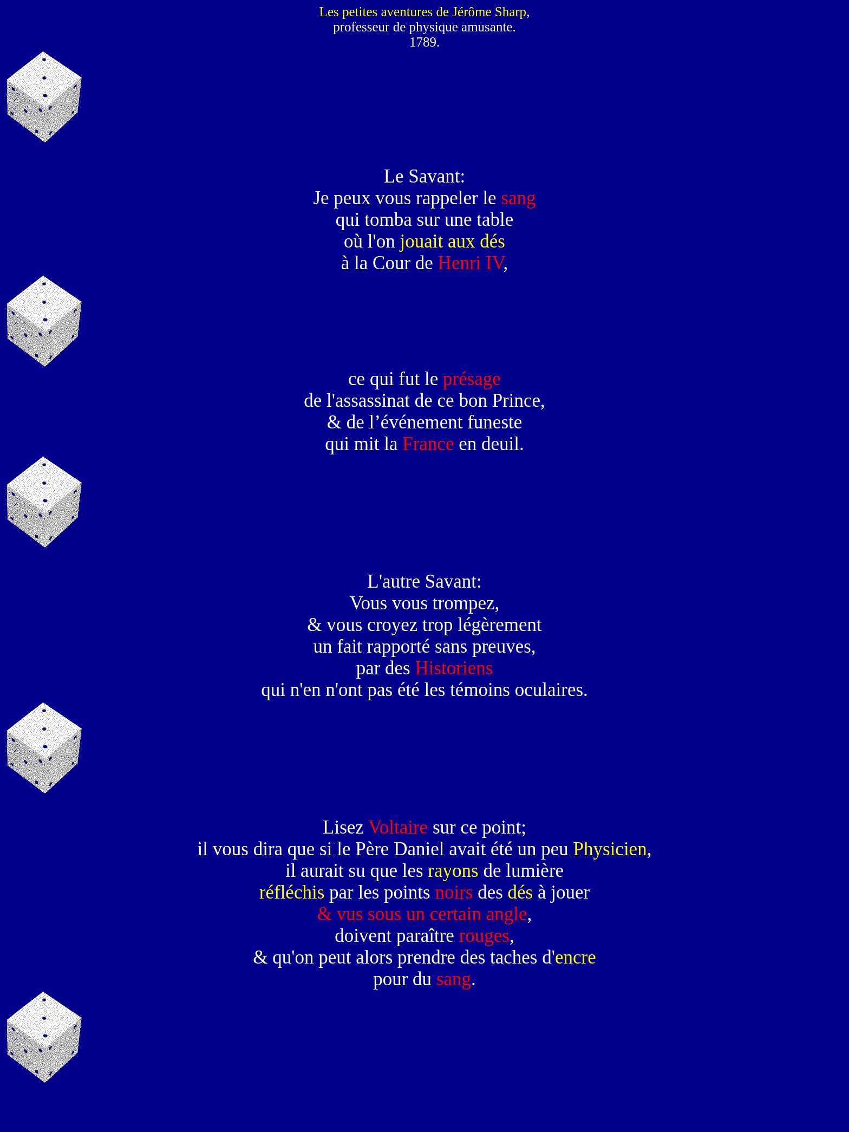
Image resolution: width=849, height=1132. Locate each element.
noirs (454, 892)
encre (575, 957)
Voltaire (398, 827)
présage (472, 378)
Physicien (610, 849)
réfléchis (291, 892)
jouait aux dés (452, 241)
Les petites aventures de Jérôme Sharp (423, 11)
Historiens (454, 668)
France (428, 443)
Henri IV (471, 263)
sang (518, 198)
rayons (453, 870)
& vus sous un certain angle (422, 914)
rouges (484, 935)
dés (520, 892)
